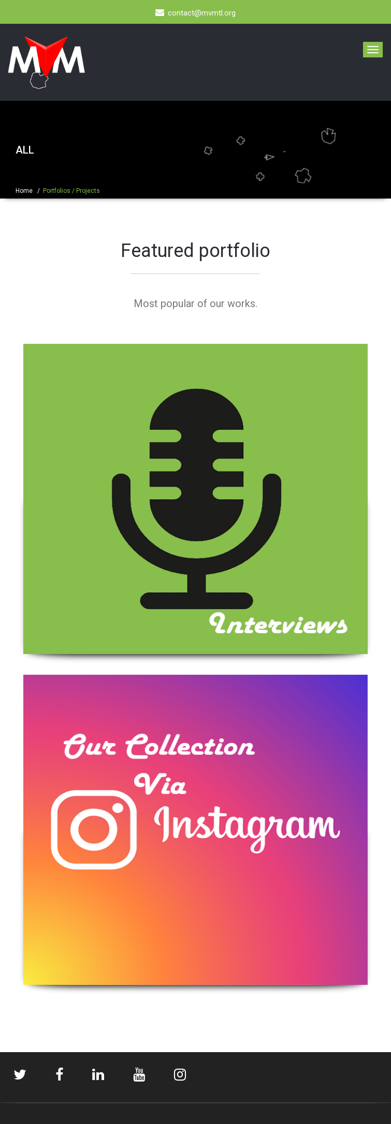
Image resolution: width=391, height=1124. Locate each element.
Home (24, 190)
